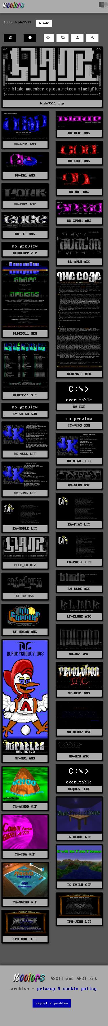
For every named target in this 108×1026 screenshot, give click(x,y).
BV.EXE (79, 407)
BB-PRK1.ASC (25, 204)
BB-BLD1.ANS (79, 133)
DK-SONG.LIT (25, 493)
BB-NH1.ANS (79, 192)
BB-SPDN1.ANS (79, 221)
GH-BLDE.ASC (79, 589)
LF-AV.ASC (25, 596)
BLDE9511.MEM (25, 333)
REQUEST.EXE (79, 789)
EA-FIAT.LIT (79, 524)
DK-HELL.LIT (25, 454)
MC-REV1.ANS (79, 693)
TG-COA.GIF (25, 854)
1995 (8, 22)
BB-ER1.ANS (25, 175)
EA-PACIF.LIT (79, 562)
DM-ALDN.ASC (79, 485)
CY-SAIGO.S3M (25, 414)
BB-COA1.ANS (79, 161)
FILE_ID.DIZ (25, 565)
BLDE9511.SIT (25, 395)
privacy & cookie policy (67, 988)
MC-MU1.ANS (25, 758)
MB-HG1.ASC (79, 654)
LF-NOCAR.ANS (25, 632)
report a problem (52, 1003)
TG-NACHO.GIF (25, 902)
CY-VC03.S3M (79, 425)
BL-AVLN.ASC (79, 262)
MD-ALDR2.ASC (79, 732)
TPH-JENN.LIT (79, 922)
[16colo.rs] (13, 6)
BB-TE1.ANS (25, 234)
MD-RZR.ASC (79, 756)
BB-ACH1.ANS (25, 144)
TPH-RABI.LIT (25, 939)
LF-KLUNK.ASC (79, 616)
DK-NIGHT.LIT (79, 461)
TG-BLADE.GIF (79, 837)
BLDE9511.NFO (79, 374)
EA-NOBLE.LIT (25, 528)
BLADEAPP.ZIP (25, 253)
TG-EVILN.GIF (79, 885)
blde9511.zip (52, 103)
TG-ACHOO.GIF (25, 807)
